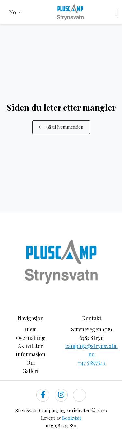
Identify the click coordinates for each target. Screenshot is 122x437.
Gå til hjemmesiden (61, 127)
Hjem (30, 329)
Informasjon (30, 354)
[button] (15, 12)
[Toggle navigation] (116, 12)
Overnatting (30, 337)
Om (30, 362)
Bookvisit (71, 418)
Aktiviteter (30, 345)
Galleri (30, 370)
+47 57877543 (91, 362)
